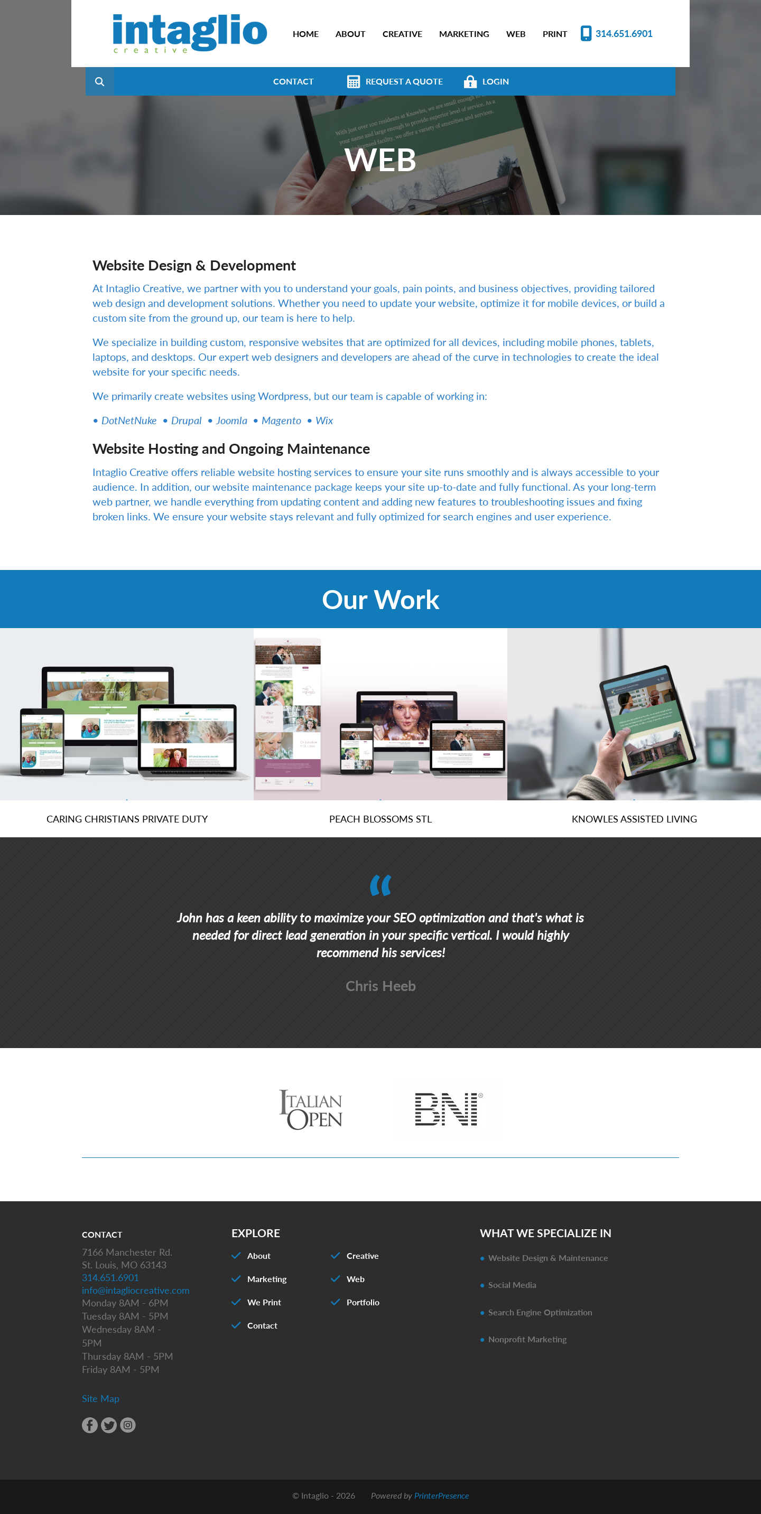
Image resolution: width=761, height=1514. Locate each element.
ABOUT (351, 34)
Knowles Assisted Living (634, 821)
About (259, 1259)
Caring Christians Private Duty (127, 821)
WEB (516, 34)
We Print (264, 1305)
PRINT (555, 34)
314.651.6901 (624, 33)
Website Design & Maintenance (548, 1261)
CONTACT (346, 81)
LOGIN (548, 81)
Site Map (100, 1401)
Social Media (512, 1288)
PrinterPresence (441, 1498)
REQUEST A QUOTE (457, 81)
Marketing (266, 1282)
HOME (306, 34)
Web (356, 1282)
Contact (262, 1328)
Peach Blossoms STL (380, 821)
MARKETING (464, 34)
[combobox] (168, 81)
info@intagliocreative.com (136, 1292)
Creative (363, 1259)
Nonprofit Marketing (527, 1342)
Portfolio (363, 1305)
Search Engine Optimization (540, 1315)
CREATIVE (402, 34)
